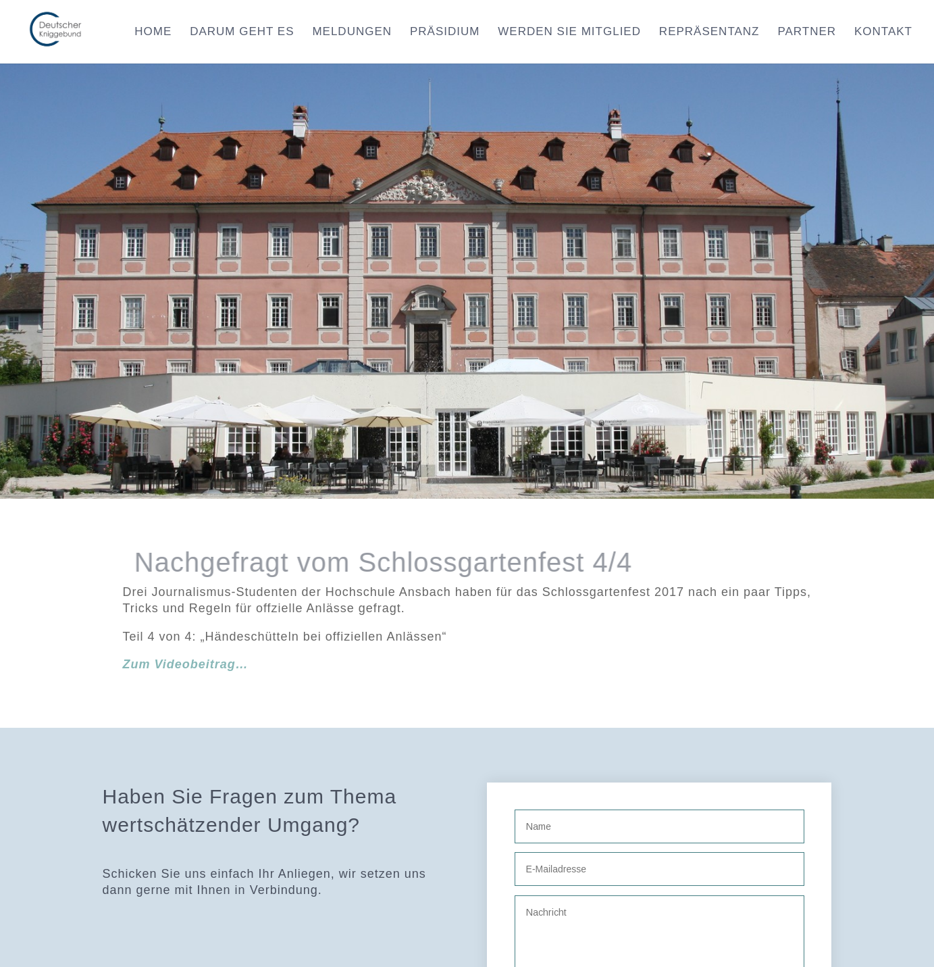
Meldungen (352, 32)
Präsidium (444, 32)
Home (153, 32)
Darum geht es (242, 32)
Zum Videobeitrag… (186, 664)
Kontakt (883, 32)
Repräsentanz (709, 32)
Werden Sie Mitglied (569, 32)
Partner (806, 32)
